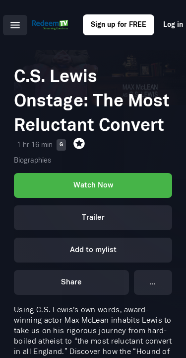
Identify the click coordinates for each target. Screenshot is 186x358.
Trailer (93, 215)
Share (71, 277)
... (153, 277)
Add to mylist (93, 246)
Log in (173, 24)
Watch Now (93, 184)
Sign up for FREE (118, 24)
